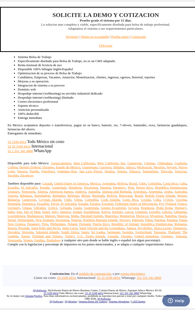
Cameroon (29, 200)
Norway (124, 220)
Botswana (126, 195)
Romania (180, 224)
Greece (53, 208)
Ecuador (13, 187)
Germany (14, 208)
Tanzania (160, 232)
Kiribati (117, 212)
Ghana (26, 208)
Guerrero (105, 167)
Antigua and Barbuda (116, 191)
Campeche (134, 163)
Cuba (183, 183)
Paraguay (119, 187)
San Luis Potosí (90, 171)
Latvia (129, 212)
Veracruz (181, 171)
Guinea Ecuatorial (113, 208)
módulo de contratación (95, 274)
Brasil (133, 183)
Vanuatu (181, 236)
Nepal (12, 220)
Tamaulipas (150, 171)
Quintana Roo (67, 171)
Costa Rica (170, 183)
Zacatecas (27, 175)
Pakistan (137, 220)
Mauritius (111, 216)
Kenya (105, 212)
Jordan (77, 212)
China (78, 200)
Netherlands (26, 220)
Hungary (181, 208)
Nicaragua (91, 187)
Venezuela (28, 191)
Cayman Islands (50, 200)
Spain (85, 232)
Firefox (38, 296)
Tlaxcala (166, 171)
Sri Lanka (98, 232)
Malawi (50, 216)
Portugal (85, 224)
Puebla (34, 171)
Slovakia (14, 232)
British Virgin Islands (160, 195)
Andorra (80, 191)
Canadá (47, 183)
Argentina (109, 183)
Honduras (75, 187)
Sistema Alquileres (119, 301)
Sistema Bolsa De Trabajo (93, 301)
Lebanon (141, 212)
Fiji (161, 204)
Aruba (168, 191)
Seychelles (144, 228)
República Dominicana (171, 187)
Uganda (113, 236)
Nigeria (76, 220)
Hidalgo (118, 167)
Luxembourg (16, 216)
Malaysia (63, 216)
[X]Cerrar (105, 45)
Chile (142, 183)
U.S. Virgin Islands (91, 236)
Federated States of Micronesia (136, 204)
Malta (75, 216)
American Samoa (61, 191)
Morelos (159, 167)
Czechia (181, 200)
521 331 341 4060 (149, 278)
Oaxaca (22, 171)
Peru (45, 224)
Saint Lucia (69, 228)
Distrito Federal (30, 167)
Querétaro (48, 171)
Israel (46, 212)
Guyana (133, 208)
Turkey (70, 236)
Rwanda (23, 228)
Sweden (127, 232)
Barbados (59, 195)
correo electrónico (133, 274)
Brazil (139, 195)
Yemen (27, 240)
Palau (149, 220)
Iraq (19, 212)
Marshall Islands (91, 216)
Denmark (14, 204)
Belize (85, 195)
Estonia (95, 204)
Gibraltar (40, 208)
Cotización (138, 37)
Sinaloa (109, 171)
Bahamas (26, 195)
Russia (12, 228)
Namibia (170, 216)
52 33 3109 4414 (19, 146)
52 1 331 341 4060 (20, 151)
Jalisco (130, 167)
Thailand (174, 232)
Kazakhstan (91, 212)
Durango (48, 167)
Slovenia (28, 232)
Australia (180, 191)
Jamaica (65, 212)
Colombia (154, 183)
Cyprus (168, 200)
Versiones (72, 37)
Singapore (180, 228)
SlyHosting (71, 301)
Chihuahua (164, 163)
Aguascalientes (61, 163)
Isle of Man (32, 212)
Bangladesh (42, 195)
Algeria (42, 191)
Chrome (29, 296)
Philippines (58, 224)
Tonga (25, 236)
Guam (77, 208)
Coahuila (180, 163)
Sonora (122, 171)
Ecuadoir (43, 204)
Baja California (84, 163)
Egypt (55, 204)
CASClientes (138, 301)
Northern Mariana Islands (100, 220)
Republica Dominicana (156, 224)
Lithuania (180, 212)
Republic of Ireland (124, 224)
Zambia (39, 240)
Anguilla (94, 191)
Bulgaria (13, 200)
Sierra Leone (162, 228)
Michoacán (144, 167)
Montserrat (127, 216)
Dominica (28, 204)
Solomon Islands (47, 232)
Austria (13, 195)
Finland (170, 204)
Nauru (182, 216)
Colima (13, 167)
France (182, 204)
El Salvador (29, 187)
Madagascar (35, 216)
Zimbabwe (53, 240)
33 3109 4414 (17, 142)
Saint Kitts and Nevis (45, 228)
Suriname (113, 232)
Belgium (73, 195)
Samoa (131, 228)
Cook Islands (110, 200)
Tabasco (134, 171)
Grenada (65, 208)
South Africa (70, 232)
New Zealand (45, 220)
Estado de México (68, 167)
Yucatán (13, 175)
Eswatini (107, 204)
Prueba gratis (120, 37)
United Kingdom (146, 236)
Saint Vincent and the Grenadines (102, 228)
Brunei (182, 195)
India (11, 212)
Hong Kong (164, 208)
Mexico (95, 183)
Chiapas (149, 163)
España (45, 187)
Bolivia (122, 183)
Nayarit (172, 167)
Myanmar (156, 216)
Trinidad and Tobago (47, 236)
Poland (72, 224)
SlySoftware (39, 290)
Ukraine (126, 236)
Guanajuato (90, 167)
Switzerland (143, 232)
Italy (55, 212)
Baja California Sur (111, 163)
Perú (131, 187)
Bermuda (98, 195)
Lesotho (154, 212)
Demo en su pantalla (95, 37)
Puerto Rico (144, 187)
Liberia (167, 212)
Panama (159, 220)
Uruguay (14, 191)
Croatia (146, 200)
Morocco (142, 216)
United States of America (71, 183)
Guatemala (59, 187)
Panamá (105, 187)
